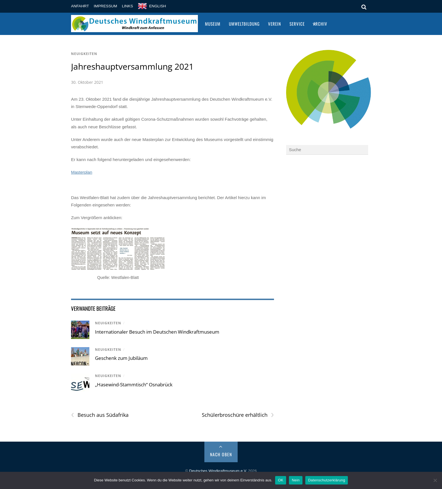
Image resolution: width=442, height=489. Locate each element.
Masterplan (81, 172)
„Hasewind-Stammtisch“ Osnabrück (134, 384)
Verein (274, 24)
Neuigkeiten (84, 53)
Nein (296, 480)
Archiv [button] (320, 24)
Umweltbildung (244, 24)
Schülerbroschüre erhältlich (238, 415)
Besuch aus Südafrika (100, 415)
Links (127, 6)
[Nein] (435, 480)
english (157, 6)
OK (280, 480)
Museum (212, 24)
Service (297, 24)
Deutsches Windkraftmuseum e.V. (218, 471)
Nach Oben (221, 454)
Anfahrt (80, 6)
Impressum (105, 6)
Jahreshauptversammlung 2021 (132, 66)
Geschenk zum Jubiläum (121, 358)
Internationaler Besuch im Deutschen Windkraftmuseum (157, 332)
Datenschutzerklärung (326, 480)
